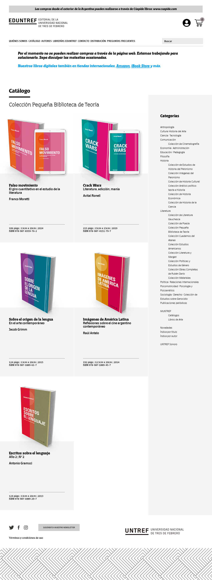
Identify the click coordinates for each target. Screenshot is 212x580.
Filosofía (164, 156)
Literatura (165, 210)
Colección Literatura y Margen (179, 254)
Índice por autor (168, 336)
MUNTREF (165, 311)
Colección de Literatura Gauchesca (180, 217)
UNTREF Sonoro (168, 344)
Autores (46, 41)
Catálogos (173, 315)
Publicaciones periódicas (173, 302)
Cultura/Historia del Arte (173, 131)
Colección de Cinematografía (183, 143)
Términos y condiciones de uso (26, 538)
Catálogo (34, 41)
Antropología (167, 127)
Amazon (123, 66)
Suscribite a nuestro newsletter (59, 527)
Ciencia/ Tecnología (170, 135)
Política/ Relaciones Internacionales (179, 282)
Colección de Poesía (179, 223)
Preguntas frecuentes (121, 41)
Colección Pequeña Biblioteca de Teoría (178, 229)
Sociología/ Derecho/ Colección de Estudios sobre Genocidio (178, 296)
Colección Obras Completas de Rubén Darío (183, 271)
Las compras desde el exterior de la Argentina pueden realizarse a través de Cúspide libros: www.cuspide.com (106, 9)
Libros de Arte (175, 319)
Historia (164, 160)
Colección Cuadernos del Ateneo (181, 238)
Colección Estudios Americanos (178, 246)
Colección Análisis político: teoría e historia (182, 187)
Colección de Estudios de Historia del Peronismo (181, 166)
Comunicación (168, 139)
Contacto (83, 41)
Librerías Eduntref (65, 41)
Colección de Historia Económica (179, 196)
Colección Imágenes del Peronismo (181, 175)
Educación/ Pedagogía (172, 152)
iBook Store (140, 66)
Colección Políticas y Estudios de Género (179, 263)
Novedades (166, 327)
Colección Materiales (179, 277)
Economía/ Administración (174, 148)
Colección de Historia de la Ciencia (182, 204)
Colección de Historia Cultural (184, 181)
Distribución (98, 41)
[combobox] (182, 41)
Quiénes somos (18, 41)
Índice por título (168, 331)
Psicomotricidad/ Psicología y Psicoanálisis (176, 288)
